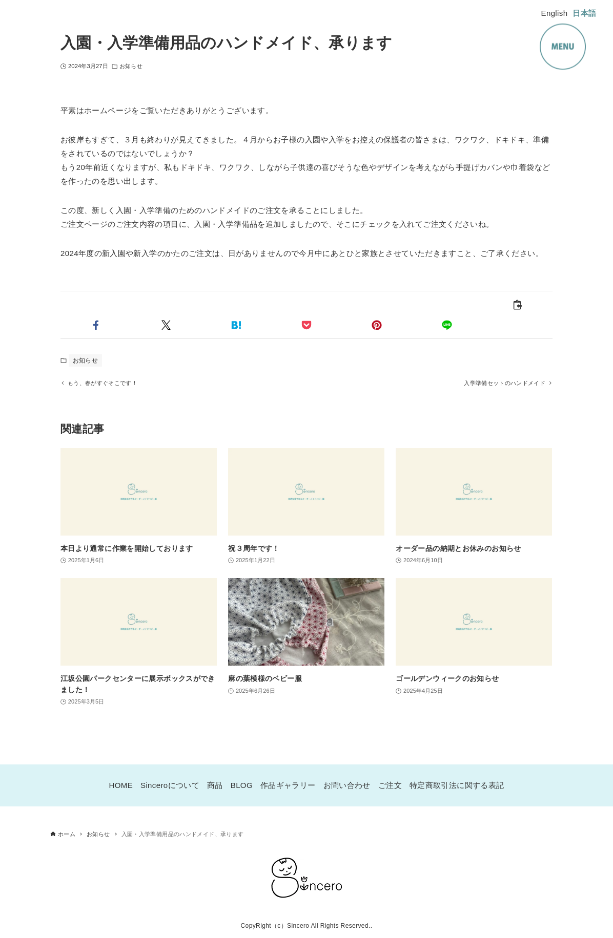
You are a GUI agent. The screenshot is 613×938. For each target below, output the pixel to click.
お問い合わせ (347, 785)
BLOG (242, 785)
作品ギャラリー (288, 785)
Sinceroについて (169, 785)
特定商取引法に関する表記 (457, 785)
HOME (121, 785)
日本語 (584, 13)
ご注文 (390, 785)
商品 (215, 785)
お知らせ (130, 66)
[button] (95, 325)
